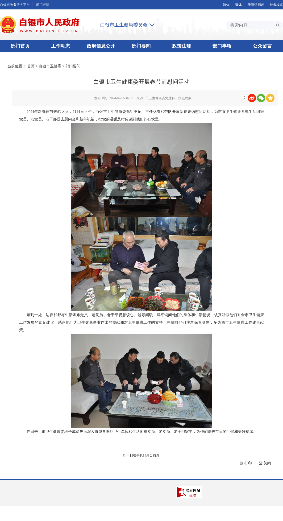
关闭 (267, 463)
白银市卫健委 (50, 66)
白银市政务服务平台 (15, 5)
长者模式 (276, 5)
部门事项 (221, 46)
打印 (248, 463)
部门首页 (20, 46)
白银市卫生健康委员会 (123, 24)
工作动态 (60, 46)
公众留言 (262, 46)
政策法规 (181, 46)
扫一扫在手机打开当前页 (141, 455)
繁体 (238, 5)
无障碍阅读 (256, 5)
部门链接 (42, 5)
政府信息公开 (101, 46)
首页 (31, 66)
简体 (226, 5)
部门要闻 (141, 46)
